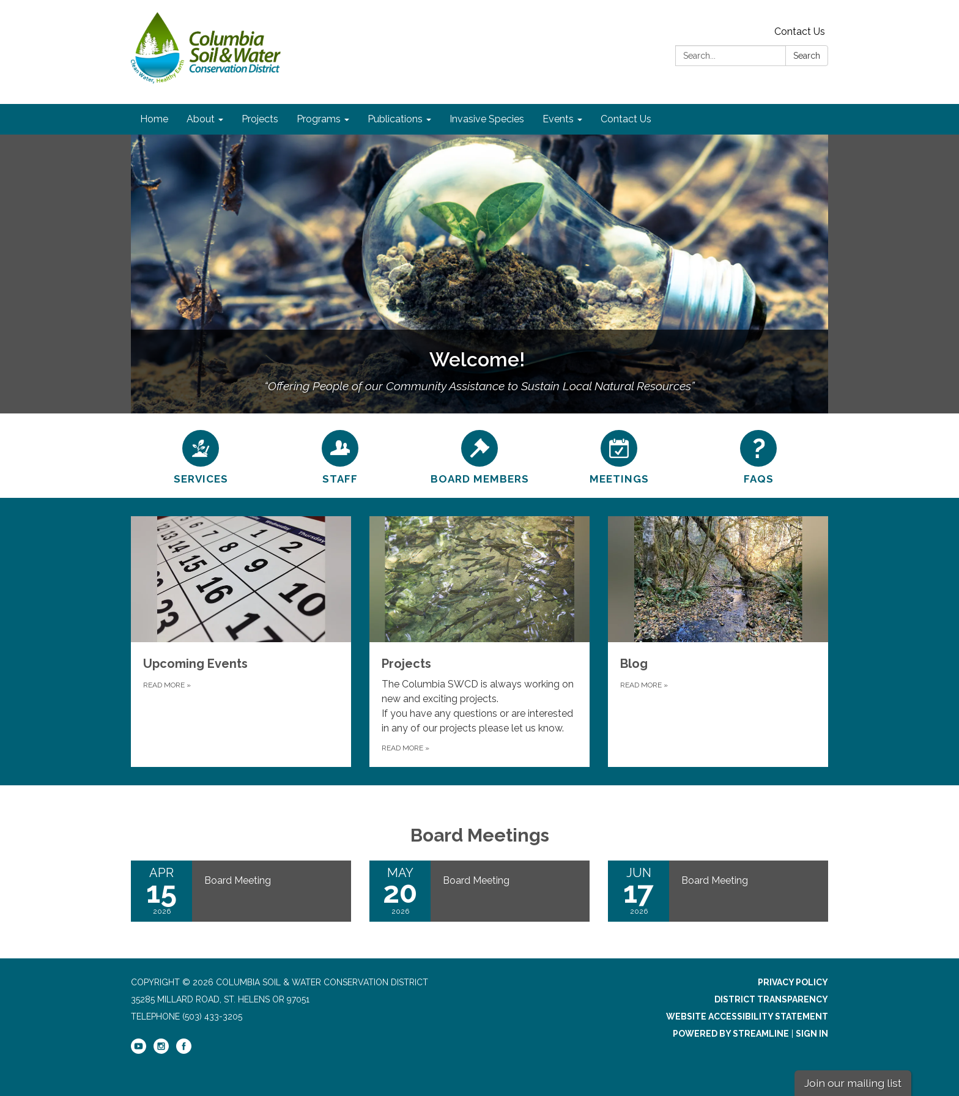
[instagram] (161, 1051)
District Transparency (771, 999)
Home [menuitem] (154, 119)
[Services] (200, 456)
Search (806, 56)
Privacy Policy (793, 982)
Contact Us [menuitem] (626, 119)
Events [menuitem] (558, 119)
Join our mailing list (853, 1082)
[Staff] (340, 456)
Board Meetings (479, 835)
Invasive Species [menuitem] (487, 119)
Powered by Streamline (731, 1034)
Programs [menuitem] (319, 119)
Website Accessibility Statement (747, 1016)
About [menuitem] (201, 119)
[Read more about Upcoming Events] (241, 641)
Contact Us (799, 31)
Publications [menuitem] (395, 119)
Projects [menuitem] (260, 119)
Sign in (812, 1034)
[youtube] (138, 1051)
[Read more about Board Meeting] (241, 891)
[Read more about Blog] (718, 641)
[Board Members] (479, 456)
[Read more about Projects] (479, 641)
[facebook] (183, 1051)
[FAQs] (758, 456)
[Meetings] (619, 456)
